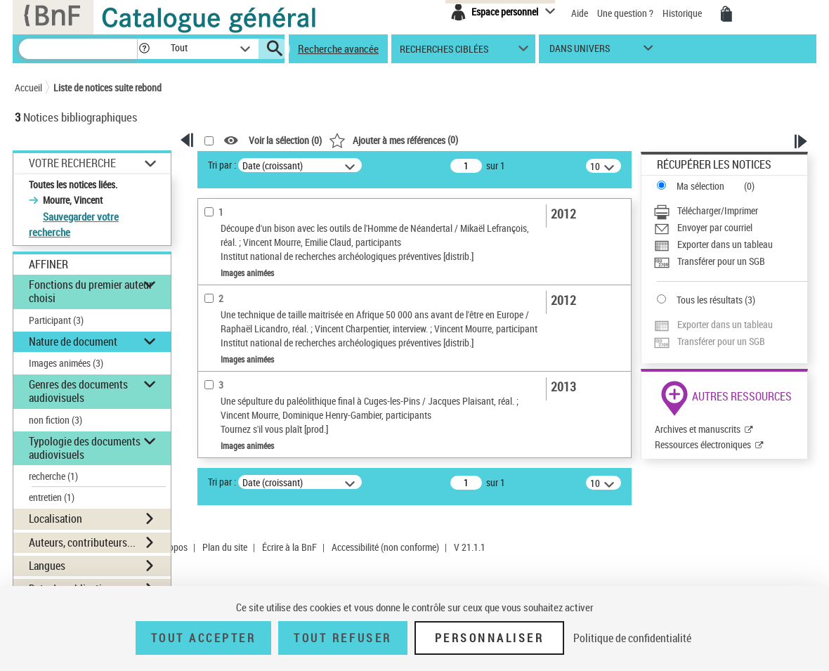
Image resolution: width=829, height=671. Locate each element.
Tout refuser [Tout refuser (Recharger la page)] (342, 638)
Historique (683, 13)
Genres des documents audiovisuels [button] (78, 391)
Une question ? (625, 13)
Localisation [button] (55, 518)
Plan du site (224, 547)
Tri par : (222, 164)
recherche (53, 476)
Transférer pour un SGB (721, 261)
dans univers (579, 51)
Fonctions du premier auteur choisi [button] (90, 291)
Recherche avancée (338, 48)
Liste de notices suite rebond (107, 87)
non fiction (55, 419)
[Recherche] (78, 49)
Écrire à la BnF (289, 547)
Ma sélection (700, 186)
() (393, 139)
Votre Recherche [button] (72, 163)
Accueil (28, 87)
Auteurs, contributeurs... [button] (82, 542)
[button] (144, 49)
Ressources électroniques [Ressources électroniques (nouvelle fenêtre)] (703, 444)
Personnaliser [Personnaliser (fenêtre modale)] (489, 638)
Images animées (66, 363)
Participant (56, 320)
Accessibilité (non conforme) (385, 547)
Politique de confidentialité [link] (632, 638)
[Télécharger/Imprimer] (730, 211)
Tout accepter (203, 638)
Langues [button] (47, 565)
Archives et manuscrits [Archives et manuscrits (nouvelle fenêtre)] (697, 429)
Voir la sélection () (285, 141)
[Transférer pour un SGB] (730, 261)
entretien (51, 497)
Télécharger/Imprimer (717, 210)
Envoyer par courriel (714, 227)
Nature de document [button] (73, 341)
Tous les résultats (710, 299)
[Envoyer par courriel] (730, 228)
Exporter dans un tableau (725, 244)
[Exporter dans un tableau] (730, 244)
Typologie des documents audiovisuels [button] (85, 448)
